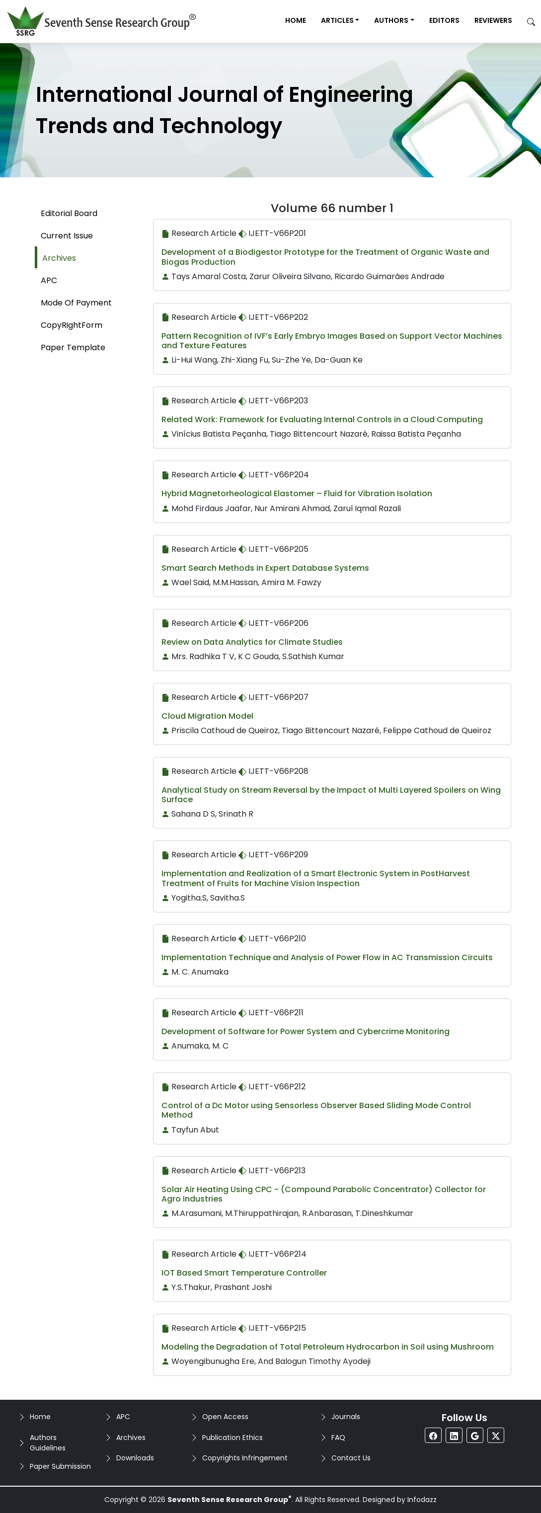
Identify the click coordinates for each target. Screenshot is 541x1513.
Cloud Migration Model (207, 716)
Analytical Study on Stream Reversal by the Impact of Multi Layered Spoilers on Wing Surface (331, 794)
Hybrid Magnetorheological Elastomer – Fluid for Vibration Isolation (296, 493)
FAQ (338, 1437)
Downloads (135, 1458)
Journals (345, 1417)
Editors (444, 20)
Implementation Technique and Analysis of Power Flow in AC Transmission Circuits (327, 957)
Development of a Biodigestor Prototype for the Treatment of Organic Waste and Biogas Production (325, 256)
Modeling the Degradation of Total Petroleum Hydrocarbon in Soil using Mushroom (327, 1347)
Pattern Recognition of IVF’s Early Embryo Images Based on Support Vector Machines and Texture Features (331, 340)
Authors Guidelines (48, 1443)
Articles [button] (337, 20)
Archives (131, 1437)
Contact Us (351, 1458)
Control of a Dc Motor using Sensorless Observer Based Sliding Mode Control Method (316, 1110)
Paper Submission (60, 1466)
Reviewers (493, 20)
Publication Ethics (232, 1437)
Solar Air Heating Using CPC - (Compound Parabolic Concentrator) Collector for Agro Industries (323, 1194)
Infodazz (422, 1500)
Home (295, 20)
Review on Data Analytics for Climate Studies (252, 642)
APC (123, 1417)
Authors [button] (391, 20)
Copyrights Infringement (245, 1458)
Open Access (225, 1417)
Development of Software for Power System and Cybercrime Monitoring (305, 1031)
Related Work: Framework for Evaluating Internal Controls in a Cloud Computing (322, 419)
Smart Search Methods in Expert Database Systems (265, 568)
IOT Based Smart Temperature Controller (244, 1273)
